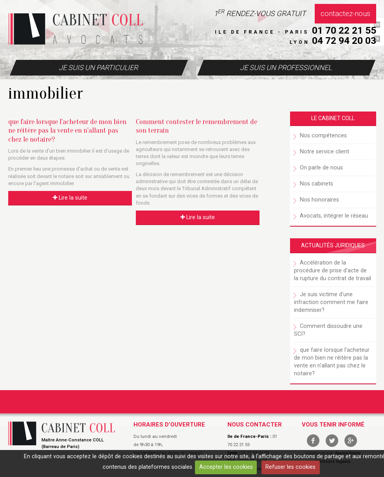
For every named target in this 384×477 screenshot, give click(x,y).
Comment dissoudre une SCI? (328, 330)
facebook (313, 440)
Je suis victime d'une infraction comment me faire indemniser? (331, 302)
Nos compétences (323, 135)
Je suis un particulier (98, 67)
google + (350, 440)
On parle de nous (321, 167)
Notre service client (324, 151)
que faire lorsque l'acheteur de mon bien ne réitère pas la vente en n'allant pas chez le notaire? (67, 130)
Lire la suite (70, 197)
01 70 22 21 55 (344, 30)
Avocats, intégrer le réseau (334, 215)
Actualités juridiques (333, 245)
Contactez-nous (345, 13)
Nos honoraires (319, 199)
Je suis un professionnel (286, 67)
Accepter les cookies (226, 467)
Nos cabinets (316, 183)
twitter (332, 440)
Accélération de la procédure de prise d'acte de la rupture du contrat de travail (332, 270)
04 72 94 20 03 (344, 40)
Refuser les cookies (290, 467)
